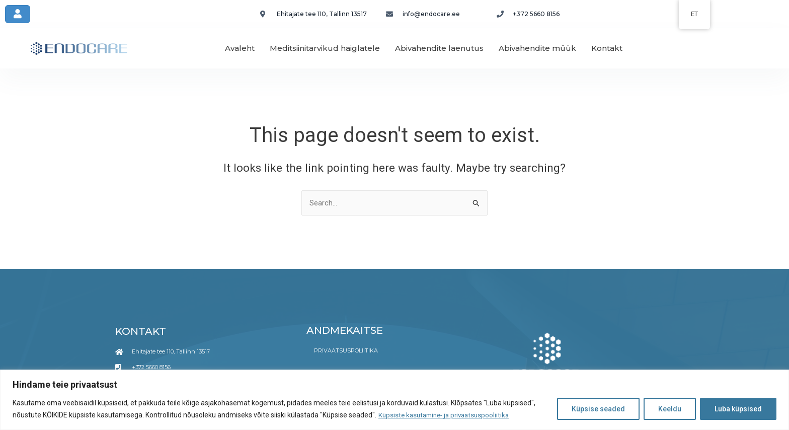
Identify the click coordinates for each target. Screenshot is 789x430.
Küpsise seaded (598, 409)
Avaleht (240, 48)
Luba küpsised (738, 409)
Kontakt (606, 48)
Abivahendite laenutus (439, 48)
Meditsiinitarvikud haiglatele (325, 48)
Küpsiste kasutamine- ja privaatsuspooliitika (447, 415)
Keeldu (669, 409)
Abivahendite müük (537, 48)
